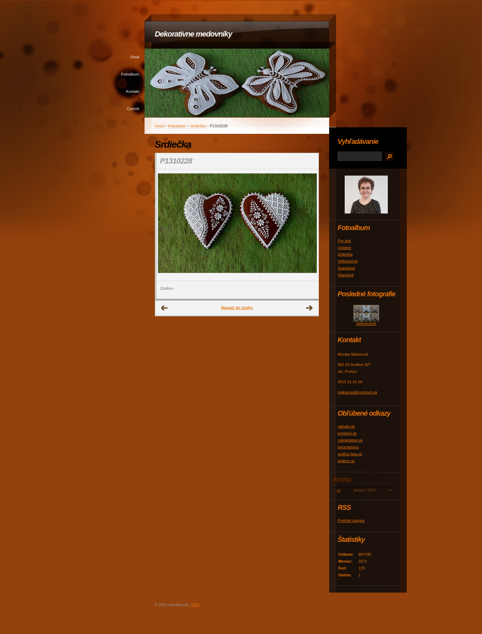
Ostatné (344, 248)
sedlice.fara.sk (350, 454)
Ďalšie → (309, 308)
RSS (195, 605)
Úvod (134, 57)
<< (338, 490)
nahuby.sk (346, 426)
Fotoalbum (130, 74)
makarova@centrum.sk (357, 392)
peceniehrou (348, 447)
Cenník (133, 109)
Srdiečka (198, 126)
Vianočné (346, 275)
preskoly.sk (347, 433)
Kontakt (132, 91)
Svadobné (346, 268)
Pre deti (344, 241)
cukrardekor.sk (350, 440)
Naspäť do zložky (237, 308)
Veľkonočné (348, 261)
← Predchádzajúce (164, 308)
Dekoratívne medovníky (193, 34)
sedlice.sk (346, 461)
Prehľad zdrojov (351, 520)
